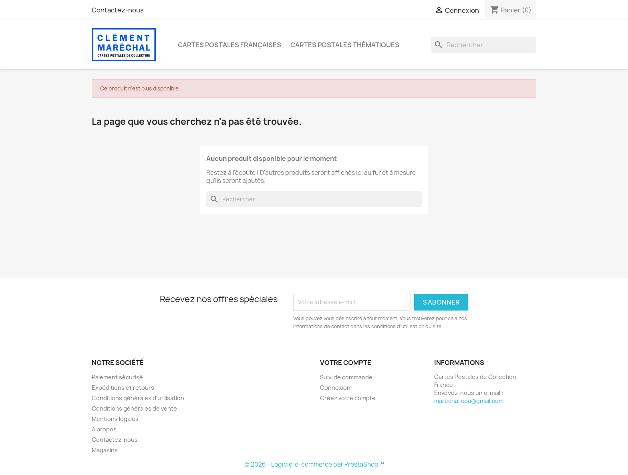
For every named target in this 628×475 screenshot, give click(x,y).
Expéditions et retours (123, 387)
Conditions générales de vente (134, 408)
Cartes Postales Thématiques (344, 44)
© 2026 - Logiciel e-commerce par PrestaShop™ (314, 464)
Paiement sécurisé (117, 377)
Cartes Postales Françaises (229, 44)
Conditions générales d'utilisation (138, 398)
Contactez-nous (118, 10)
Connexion (335, 387)
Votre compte (345, 362)
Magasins (105, 450)
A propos (104, 429)
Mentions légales (115, 419)
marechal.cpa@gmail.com (468, 401)
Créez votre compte (348, 398)
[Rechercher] (483, 45)
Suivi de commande (346, 377)
